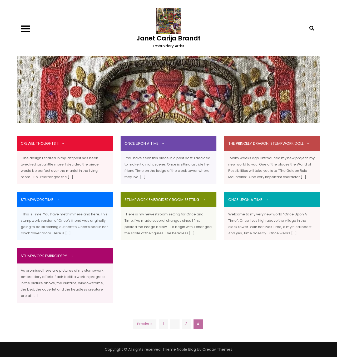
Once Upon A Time (141, 143)
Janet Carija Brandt (168, 38)
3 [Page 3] (186, 324)
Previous (144, 324)
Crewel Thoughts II (39, 143)
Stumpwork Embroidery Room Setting (162, 199)
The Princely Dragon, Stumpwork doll (266, 143)
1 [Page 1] (163, 324)
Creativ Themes (217, 349)
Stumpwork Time (37, 199)
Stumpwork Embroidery (44, 255)
